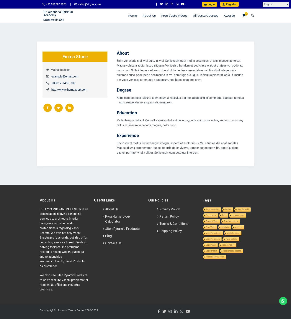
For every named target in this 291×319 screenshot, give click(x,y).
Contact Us (113, 243)
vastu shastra (211, 251)
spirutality (225, 227)
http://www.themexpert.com (69, 89)
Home (132, 16)
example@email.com (64, 76)
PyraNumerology (231, 221)
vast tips (238, 227)
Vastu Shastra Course (215, 257)
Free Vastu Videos (174, 16)
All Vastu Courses (205, 16)
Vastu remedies (228, 245)
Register (229, 4)
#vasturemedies (212, 209)
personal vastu (238, 215)
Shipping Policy (170, 231)
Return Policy (169, 216)
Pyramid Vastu (212, 221)
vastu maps (211, 245)
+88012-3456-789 (63, 83)
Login (209, 4)
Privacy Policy (169, 209)
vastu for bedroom (213, 233)
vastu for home (233, 233)
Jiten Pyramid (243, 209)
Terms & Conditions (174, 224)
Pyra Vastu (210, 227)
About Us (149, 16)
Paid (224, 215)
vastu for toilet (231, 239)
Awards (229, 16)
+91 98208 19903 (56, 4)
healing (228, 209)
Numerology (211, 215)
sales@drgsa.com (89, 4)
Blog (108, 236)
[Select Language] (276, 4)
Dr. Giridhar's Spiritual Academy (58, 13)
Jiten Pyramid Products (122, 229)
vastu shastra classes (232, 251)
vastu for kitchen (213, 239)
